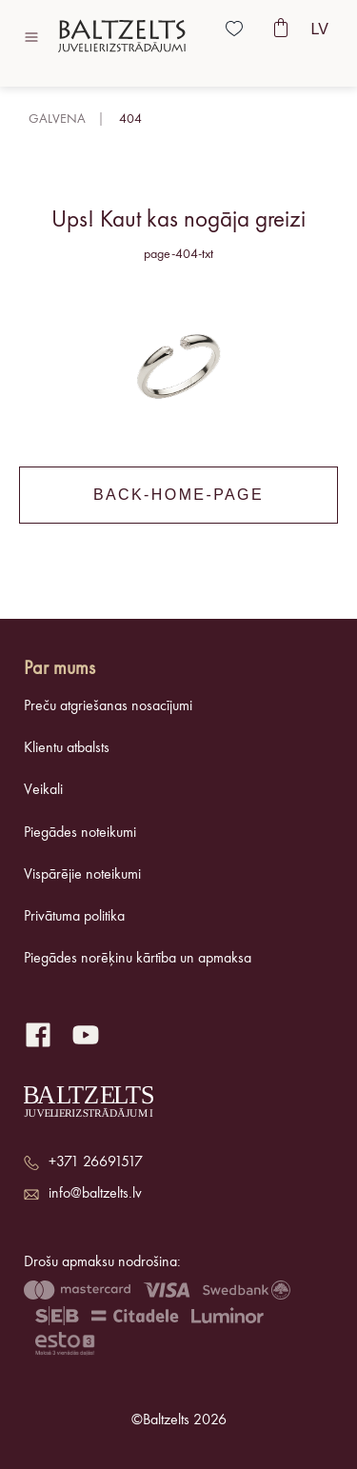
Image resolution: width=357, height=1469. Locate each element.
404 (130, 119)
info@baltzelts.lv (95, 1193)
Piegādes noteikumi (80, 833)
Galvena (57, 119)
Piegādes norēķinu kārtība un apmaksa (137, 958)
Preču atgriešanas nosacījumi (108, 706)
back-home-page (178, 494)
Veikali (43, 790)
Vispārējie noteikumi (82, 875)
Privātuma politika (74, 916)
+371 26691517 (96, 1162)
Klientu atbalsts (66, 748)
